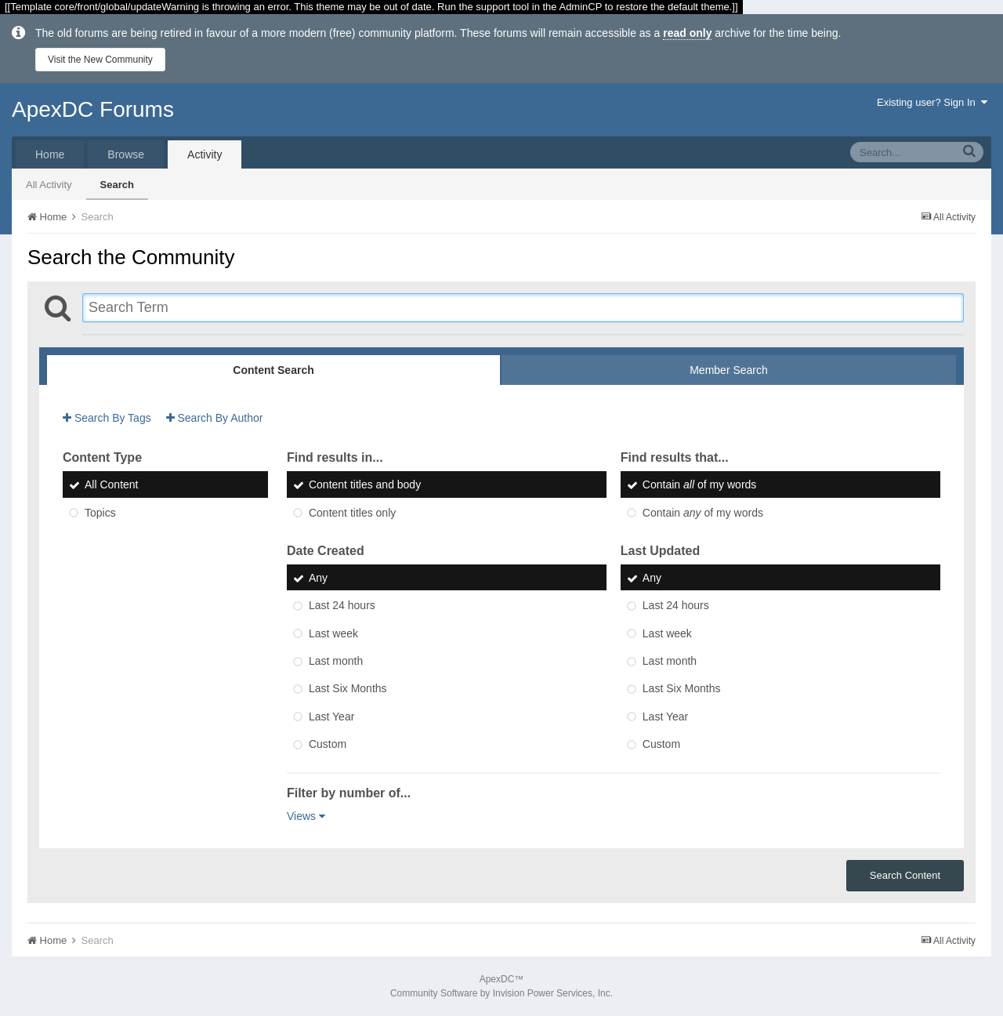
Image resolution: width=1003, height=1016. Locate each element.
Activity (204, 154)
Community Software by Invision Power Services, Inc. (501, 993)
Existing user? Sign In (932, 102)
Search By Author (214, 418)
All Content (111, 485)
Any (318, 578)
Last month (336, 661)
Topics (100, 512)
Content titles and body (365, 485)
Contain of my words (700, 485)
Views (306, 816)
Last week (333, 633)
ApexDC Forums (93, 109)
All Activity (49, 184)
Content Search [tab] (273, 370)
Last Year (331, 716)
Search (117, 184)
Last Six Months (348, 689)
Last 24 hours (342, 606)
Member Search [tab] (729, 370)
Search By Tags (107, 418)
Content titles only (352, 512)
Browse (125, 154)
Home (49, 154)
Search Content (905, 875)
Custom (327, 744)
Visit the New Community (100, 59)
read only (687, 33)
